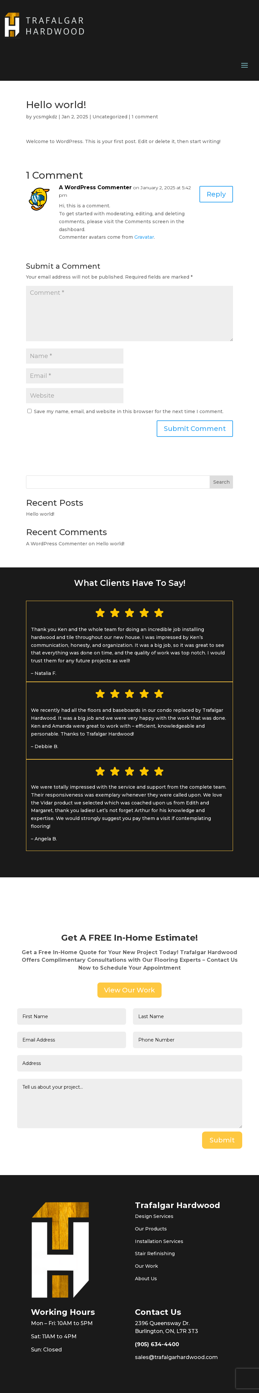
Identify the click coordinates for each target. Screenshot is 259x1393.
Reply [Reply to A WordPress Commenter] (216, 194)
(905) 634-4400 (157, 1344)
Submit (222, 1140)
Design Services (154, 1216)
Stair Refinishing (155, 1254)
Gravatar (144, 237)
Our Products (151, 1229)
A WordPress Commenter (95, 187)
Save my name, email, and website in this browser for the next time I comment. (128, 411)
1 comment (145, 117)
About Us (146, 1279)
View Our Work (129, 990)
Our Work (146, 1266)
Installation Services (159, 1241)
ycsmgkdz (45, 117)
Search (221, 482)
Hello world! (40, 514)
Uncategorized (109, 117)
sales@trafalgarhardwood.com (176, 1357)
